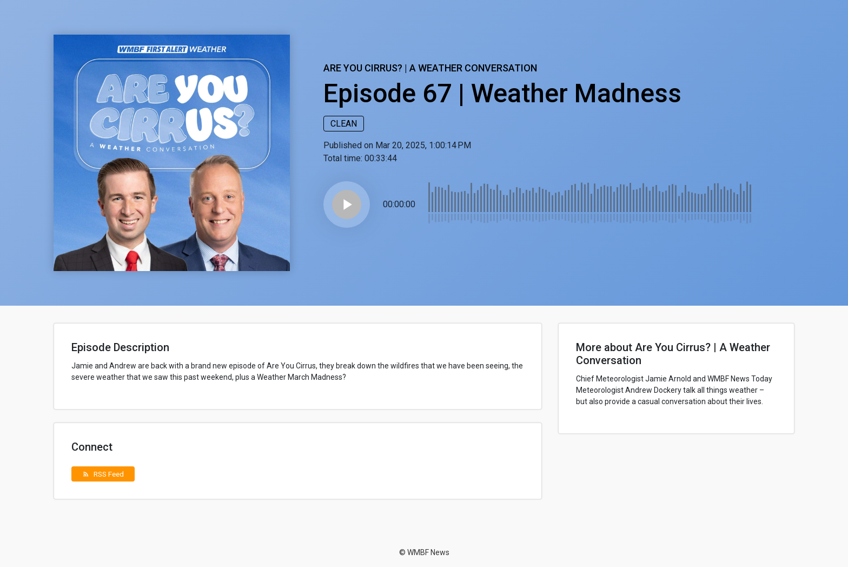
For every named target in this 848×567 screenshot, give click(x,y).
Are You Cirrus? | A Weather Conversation (430, 68)
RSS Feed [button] (103, 474)
